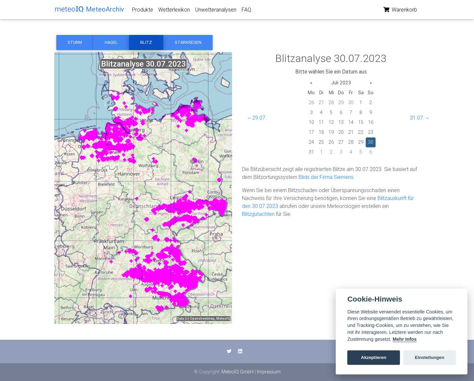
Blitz (146, 42)
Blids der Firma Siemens (326, 177)
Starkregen (188, 42)
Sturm (74, 42)
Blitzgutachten (258, 214)
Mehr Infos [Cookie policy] (405, 339)
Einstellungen (429, 357)
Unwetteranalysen (215, 11)
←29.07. (257, 117)
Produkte (142, 11)
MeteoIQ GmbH (237, 372)
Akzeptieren (373, 357)
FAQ (246, 11)
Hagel (111, 42)
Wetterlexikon (174, 11)
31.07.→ (420, 117)
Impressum (268, 372)
